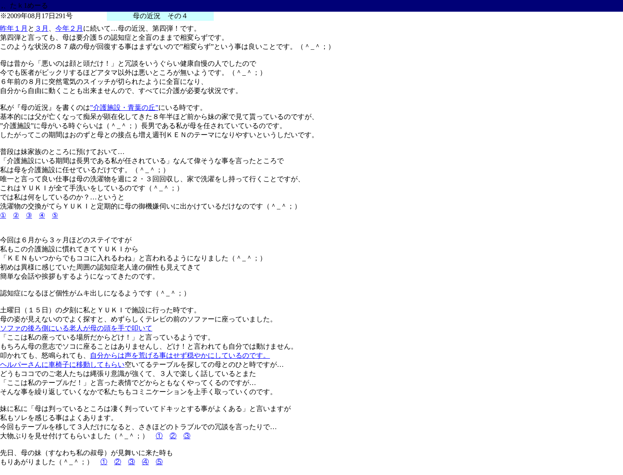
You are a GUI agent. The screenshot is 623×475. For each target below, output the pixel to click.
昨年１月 (14, 28)
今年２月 (69, 28)
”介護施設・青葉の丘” (124, 107)
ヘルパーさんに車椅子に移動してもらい (62, 364)
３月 (41, 28)
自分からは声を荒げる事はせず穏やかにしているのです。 (180, 355)
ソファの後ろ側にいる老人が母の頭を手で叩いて (76, 328)
